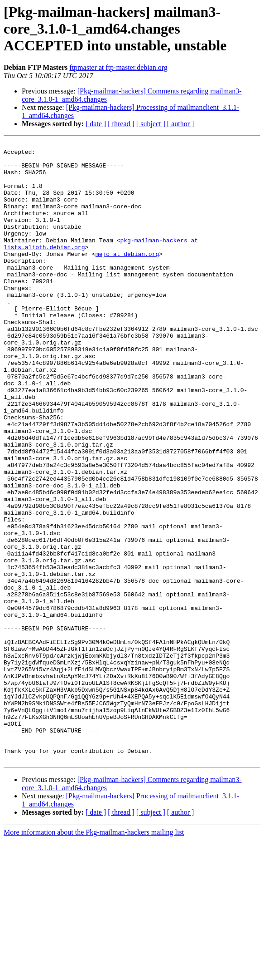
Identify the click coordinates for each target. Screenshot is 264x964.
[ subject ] (150, 124)
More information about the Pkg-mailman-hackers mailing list (94, 956)
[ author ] (180, 124)
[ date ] (96, 124)
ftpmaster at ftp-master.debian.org (118, 67)
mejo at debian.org (127, 277)
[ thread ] (121, 124)
